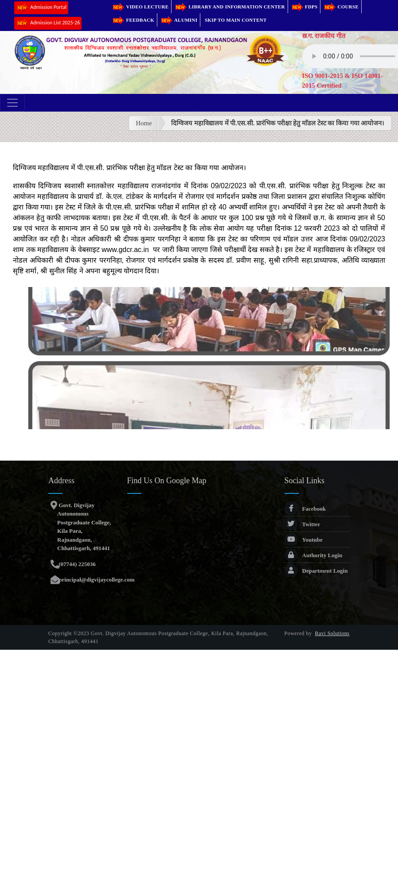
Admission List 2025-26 (48, 23)
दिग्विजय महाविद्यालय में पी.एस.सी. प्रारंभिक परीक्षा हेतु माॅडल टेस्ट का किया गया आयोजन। (277, 123)
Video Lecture (140, 6)
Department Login (316, 570)
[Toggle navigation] (12, 103)
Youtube (304, 539)
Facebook (305, 508)
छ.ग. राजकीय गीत (324, 35)
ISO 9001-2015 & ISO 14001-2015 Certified (342, 80)
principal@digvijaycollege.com (96, 579)
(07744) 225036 (76, 564)
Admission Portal (41, 7)
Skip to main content (236, 20)
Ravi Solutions (332, 633)
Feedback (133, 20)
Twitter (302, 524)
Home (144, 123)
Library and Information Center (229, 6)
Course (341, 6)
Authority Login (314, 555)
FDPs (304, 6)
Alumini (178, 20)
